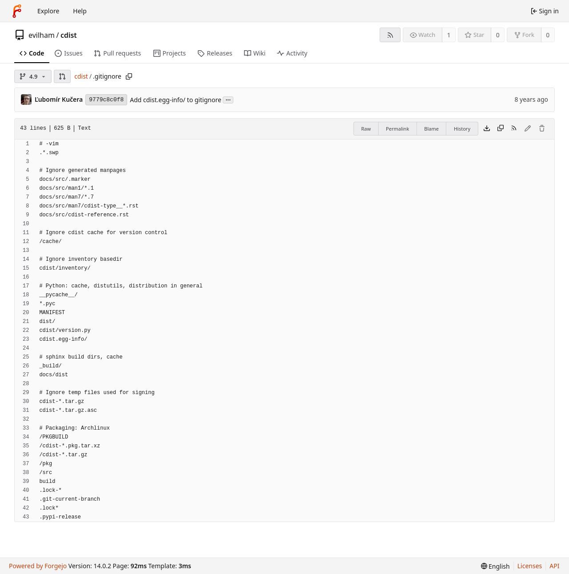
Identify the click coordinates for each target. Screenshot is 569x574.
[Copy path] (129, 76)
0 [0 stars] (498, 35)
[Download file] (487, 128)
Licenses (529, 566)
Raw (366, 128)
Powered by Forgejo (38, 566)
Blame (431, 128)
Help (80, 11)
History (462, 128)
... (228, 99)
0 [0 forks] (547, 35)
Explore (48, 11)
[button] (62, 76)
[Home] (16, 11)
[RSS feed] (390, 35)
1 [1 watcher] (449, 35)
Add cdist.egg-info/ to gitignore (175, 100)
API (554, 566)
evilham (41, 35)
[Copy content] (500, 128)
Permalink (397, 128)
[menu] (495, 566)
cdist (68, 35)
